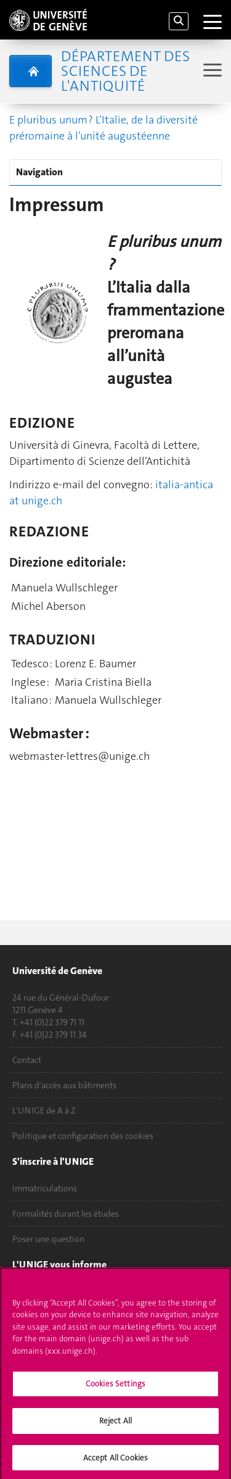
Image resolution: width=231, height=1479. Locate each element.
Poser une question (48, 1238)
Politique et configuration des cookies (82, 1135)
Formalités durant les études (65, 1213)
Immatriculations (44, 1188)
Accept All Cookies (115, 1461)
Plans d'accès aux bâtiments (64, 1085)
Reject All (115, 1424)
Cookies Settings (115, 1388)
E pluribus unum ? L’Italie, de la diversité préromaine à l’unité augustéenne (103, 127)
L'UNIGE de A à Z (44, 1110)
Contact (26, 1059)
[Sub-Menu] (211, 71)
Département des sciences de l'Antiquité (125, 71)
